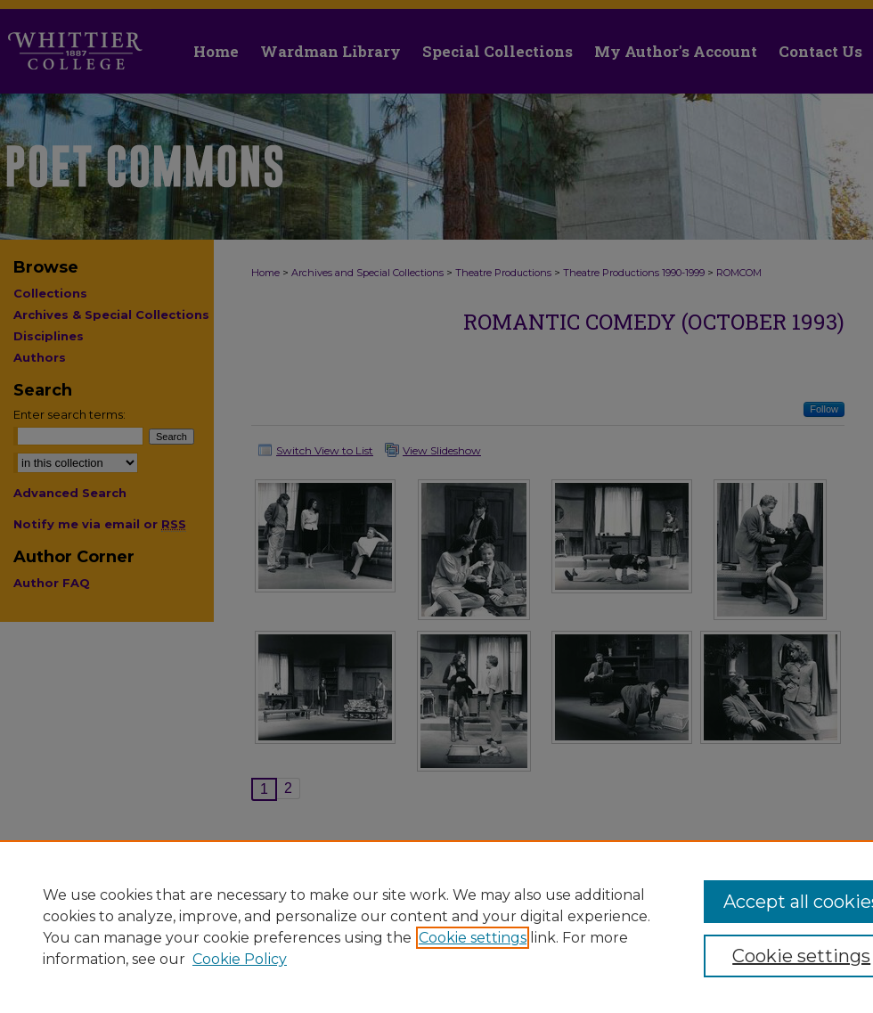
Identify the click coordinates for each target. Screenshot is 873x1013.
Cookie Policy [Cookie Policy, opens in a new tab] (239, 959)
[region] (436, 926)
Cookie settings (472, 937)
